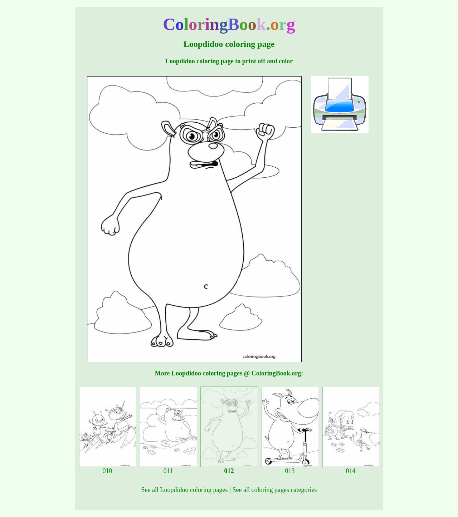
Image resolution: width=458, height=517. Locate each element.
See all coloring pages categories (275, 489)
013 (290, 468)
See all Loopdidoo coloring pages (184, 489)
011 (169, 468)
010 (108, 468)
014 (351, 468)
